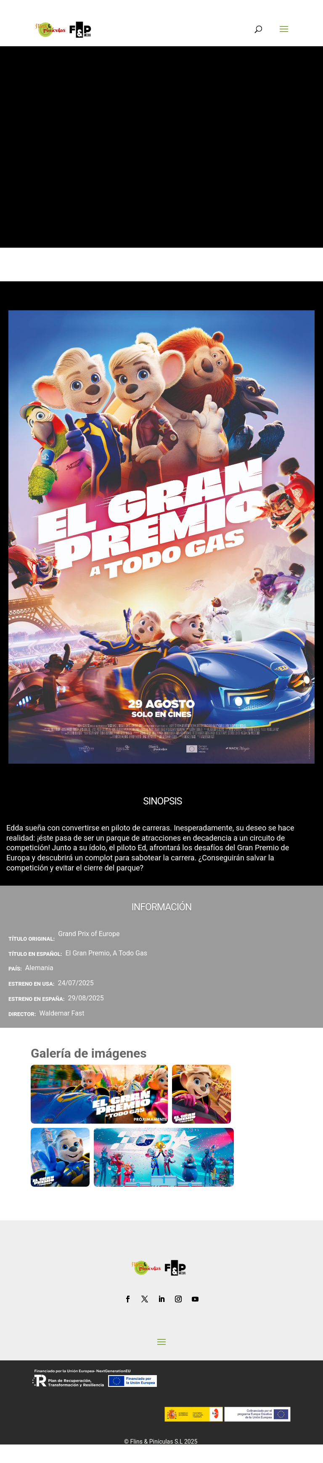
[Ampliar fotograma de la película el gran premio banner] (99, 1094)
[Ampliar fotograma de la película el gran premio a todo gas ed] (60, 1157)
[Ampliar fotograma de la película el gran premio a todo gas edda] (201, 1094)
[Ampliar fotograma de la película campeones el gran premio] (164, 1157)
